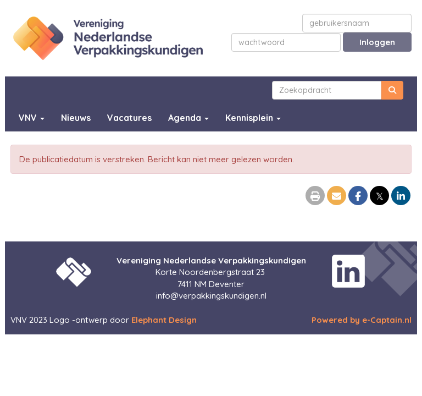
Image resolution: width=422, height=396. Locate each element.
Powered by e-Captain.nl (362, 320)
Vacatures (129, 117)
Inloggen (377, 42)
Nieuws (76, 117)
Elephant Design (164, 320)
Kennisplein (253, 117)
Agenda (188, 117)
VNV (32, 117)
